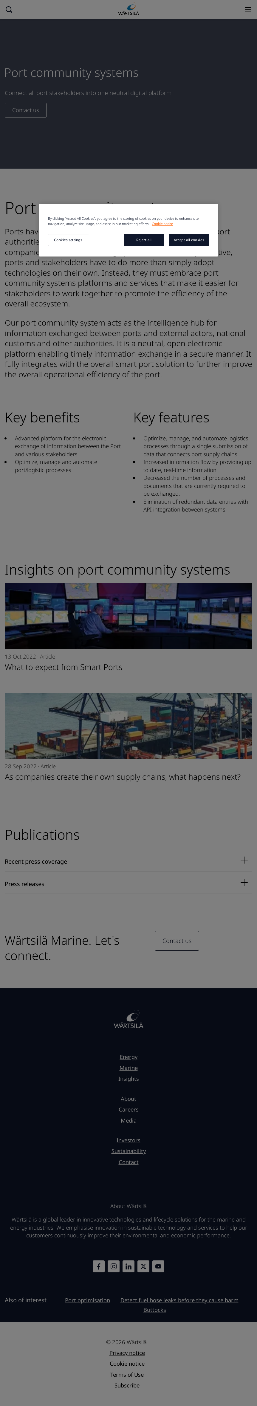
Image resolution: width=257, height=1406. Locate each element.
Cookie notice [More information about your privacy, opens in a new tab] (162, 224)
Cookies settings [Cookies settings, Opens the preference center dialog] (68, 240)
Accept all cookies (189, 240)
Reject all (144, 240)
